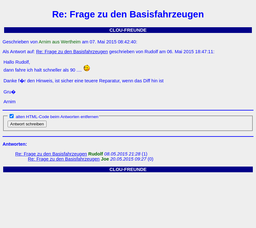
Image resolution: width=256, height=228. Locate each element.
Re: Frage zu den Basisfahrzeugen (72, 51)
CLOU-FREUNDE (127, 30)
